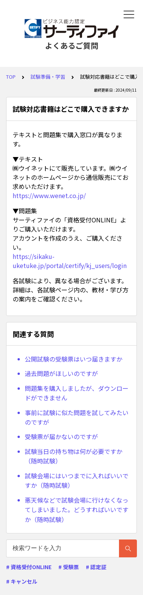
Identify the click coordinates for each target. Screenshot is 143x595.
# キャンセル (21, 581)
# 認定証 (96, 567)
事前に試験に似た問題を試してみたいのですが (77, 417)
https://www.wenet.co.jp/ (49, 195)
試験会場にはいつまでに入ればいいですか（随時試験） (77, 480)
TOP (11, 76)
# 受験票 (68, 567)
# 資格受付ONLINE (28, 567)
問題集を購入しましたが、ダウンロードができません (77, 393)
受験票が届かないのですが (61, 436)
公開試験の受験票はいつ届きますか (73, 358)
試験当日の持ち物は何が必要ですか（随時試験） (73, 456)
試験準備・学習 (48, 76)
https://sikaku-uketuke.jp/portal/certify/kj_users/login (70, 261)
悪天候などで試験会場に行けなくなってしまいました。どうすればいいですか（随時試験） (77, 509)
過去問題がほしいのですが (61, 373)
